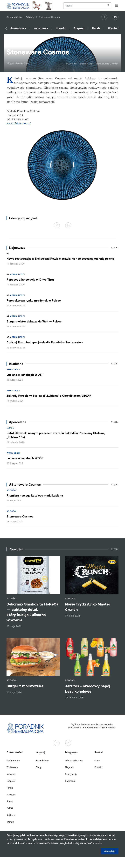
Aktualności (17, 274)
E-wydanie (70, 781)
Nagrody (69, 767)
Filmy (38, 767)
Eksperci (79, 28)
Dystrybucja (71, 774)
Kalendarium (42, 760)
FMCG (10, 808)
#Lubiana (71, 63)
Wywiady (113, 28)
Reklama (11, 815)
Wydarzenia (41, 28)
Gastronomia (18, 28)
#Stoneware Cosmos (107, 63)
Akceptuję (109, 851)
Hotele (96, 28)
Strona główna (14, 17)
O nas (97, 760)
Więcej (114, 247)
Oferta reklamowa (74, 760)
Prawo (10, 801)
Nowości (61, 28)
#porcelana (86, 63)
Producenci (13, 369)
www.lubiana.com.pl (19, 123)
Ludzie (10, 428)
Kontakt (10, 822)
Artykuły (30, 17)
